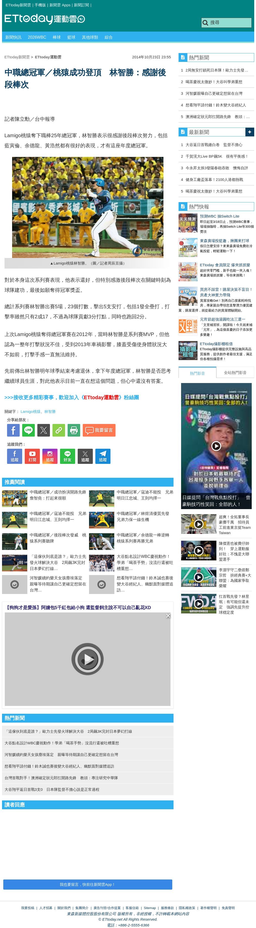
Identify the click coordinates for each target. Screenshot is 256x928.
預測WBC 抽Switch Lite (198, 216)
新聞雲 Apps (59, 5)
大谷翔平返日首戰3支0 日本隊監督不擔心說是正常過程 (52, 789)
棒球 (57, 37)
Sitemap (150, 908)
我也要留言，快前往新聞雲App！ (88, 884)
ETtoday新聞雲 (18, 5)
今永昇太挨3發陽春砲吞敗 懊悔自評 (217, 168)
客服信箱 (132, 908)
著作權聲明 (208, 908)
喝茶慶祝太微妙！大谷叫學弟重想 (214, 82)
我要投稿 (27, 908)
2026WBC (37, 37)
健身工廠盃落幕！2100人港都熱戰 (214, 179)
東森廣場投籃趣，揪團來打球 (203, 235)
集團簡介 (82, 908)
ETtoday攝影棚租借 (195, 323)
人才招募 (45, 908)
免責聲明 (228, 908)
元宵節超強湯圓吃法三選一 (201, 304)
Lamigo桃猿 (31, 411)
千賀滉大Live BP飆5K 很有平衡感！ (217, 156)
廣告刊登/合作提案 (107, 908)
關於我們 (64, 908)
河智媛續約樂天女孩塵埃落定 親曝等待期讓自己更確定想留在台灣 (58, 584)
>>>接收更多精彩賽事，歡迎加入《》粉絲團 (72, 397)
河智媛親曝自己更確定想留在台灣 (214, 93)
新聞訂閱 (81, 5)
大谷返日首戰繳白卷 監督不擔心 (214, 144)
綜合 (109, 37)
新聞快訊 (13, 37)
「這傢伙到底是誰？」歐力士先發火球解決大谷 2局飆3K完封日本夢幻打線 (58, 562)
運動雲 (49, 19)
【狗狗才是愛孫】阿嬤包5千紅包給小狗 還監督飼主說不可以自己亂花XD (78, 607)
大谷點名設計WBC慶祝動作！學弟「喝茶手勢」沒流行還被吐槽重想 (145, 562)
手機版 (40, 5)
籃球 (71, 37)
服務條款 (167, 908)
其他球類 (90, 37)
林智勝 (50, 411)
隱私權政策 (187, 908)
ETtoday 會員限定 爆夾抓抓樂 (204, 255)
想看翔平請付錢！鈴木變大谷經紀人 (216, 105)
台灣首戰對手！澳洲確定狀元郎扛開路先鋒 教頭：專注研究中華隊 (61, 778)
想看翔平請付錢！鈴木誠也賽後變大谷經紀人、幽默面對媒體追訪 (145, 584)
